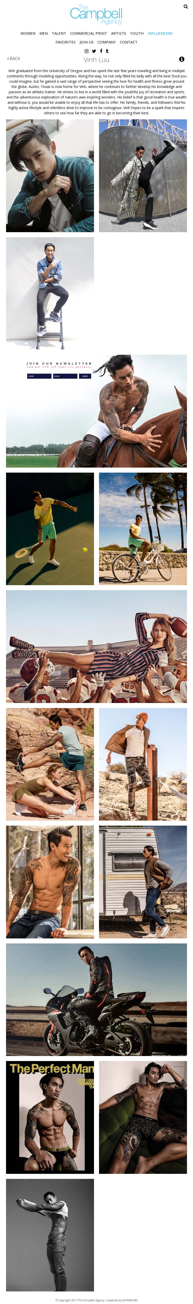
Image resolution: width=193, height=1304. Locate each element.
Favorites (66, 41)
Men (43, 33)
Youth (137, 33)
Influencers (160, 33)
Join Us (86, 41)
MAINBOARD (129, 1300)
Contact (128, 41)
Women (28, 33)
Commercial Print (88, 33)
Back (13, 58)
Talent (59, 33)
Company (107, 41)
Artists (118, 33)
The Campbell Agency (96, 15)
